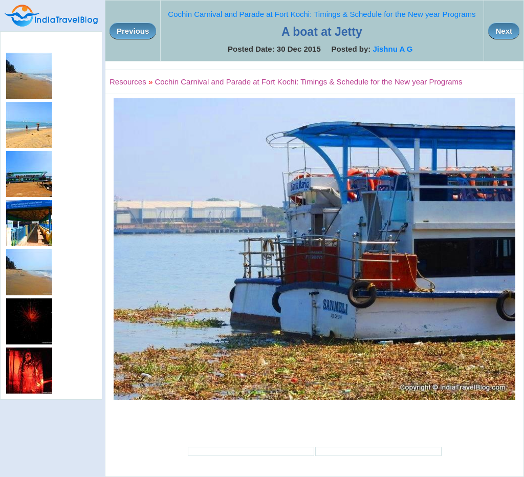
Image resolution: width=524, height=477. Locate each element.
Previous (133, 31)
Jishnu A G (392, 49)
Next (503, 31)
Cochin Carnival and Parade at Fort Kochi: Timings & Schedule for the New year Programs (321, 14)
